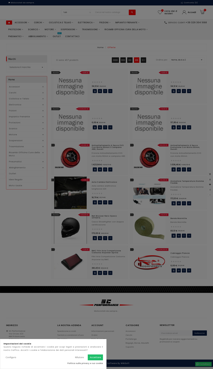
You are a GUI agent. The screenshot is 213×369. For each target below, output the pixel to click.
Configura (11, 357)
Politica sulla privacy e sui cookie (85, 363)
